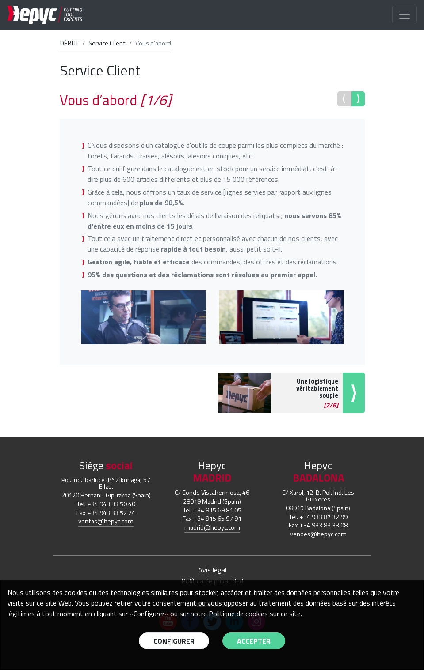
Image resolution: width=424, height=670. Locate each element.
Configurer (174, 641)
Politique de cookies (238, 613)
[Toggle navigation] (404, 14)
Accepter (254, 641)
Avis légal (212, 570)
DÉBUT (69, 43)
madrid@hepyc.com (212, 527)
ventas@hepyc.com (106, 521)
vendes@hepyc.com (318, 534)
